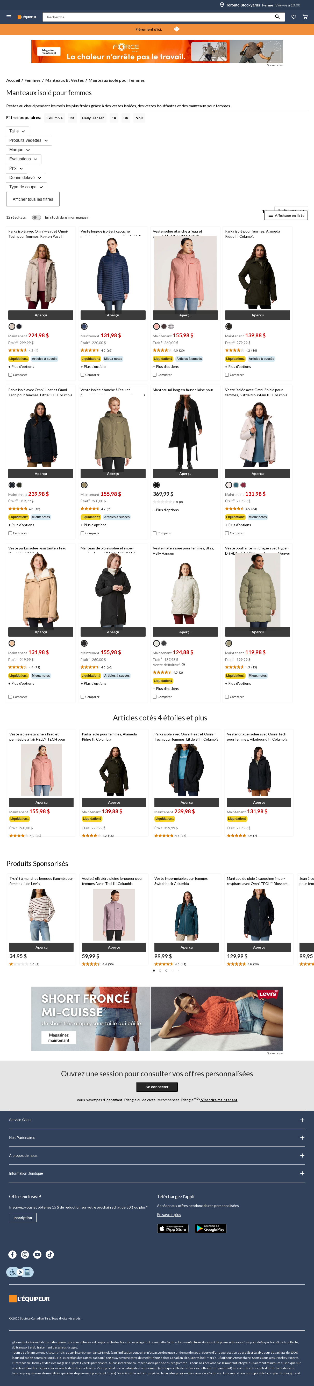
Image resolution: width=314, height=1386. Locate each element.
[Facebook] (12, 1254)
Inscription (22, 1218)
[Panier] (305, 17)
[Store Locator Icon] (222, 5)
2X (72, 118)
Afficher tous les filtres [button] (33, 199)
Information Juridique (157, 1173)
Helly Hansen (93, 118)
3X (126, 118)
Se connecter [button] (157, 1087)
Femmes (33, 80)
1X (114, 118)
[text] (40, 350)
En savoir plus (169, 1214)
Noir (139, 118)
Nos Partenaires (157, 1137)
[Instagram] (25, 1254)
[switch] (60, 217)
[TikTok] (50, 1254)
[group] (40, 359)
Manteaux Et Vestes (64, 80)
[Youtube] (37, 1254)
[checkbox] (17, 374)
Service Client (157, 1119)
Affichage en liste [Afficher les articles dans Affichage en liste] (286, 215)
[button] (277, 17)
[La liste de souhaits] (293, 17)
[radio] (12, 326)
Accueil (13, 80)
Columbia (54, 118)
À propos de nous (157, 1155)
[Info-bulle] (183, 664)
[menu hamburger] (8, 17)
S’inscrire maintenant (219, 1100)
